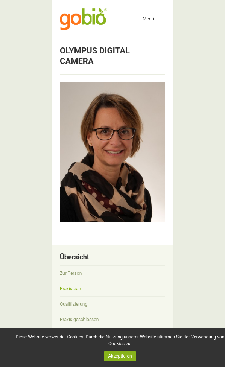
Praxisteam (71, 288)
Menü (148, 18)
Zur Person (71, 273)
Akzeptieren (120, 356)
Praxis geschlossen (79, 319)
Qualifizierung (73, 304)
